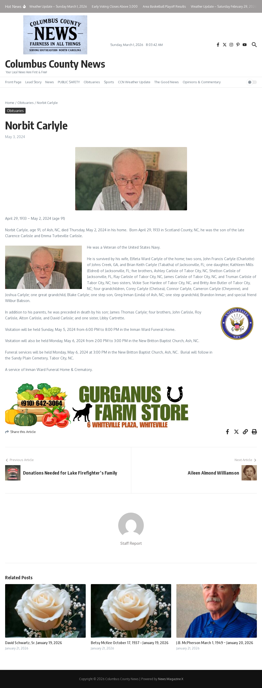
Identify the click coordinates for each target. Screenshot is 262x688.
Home (9, 103)
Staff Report (131, 543)
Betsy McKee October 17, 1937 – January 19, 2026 (129, 642)
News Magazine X (170, 679)
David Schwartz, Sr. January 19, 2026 (33, 642)
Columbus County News (55, 63)
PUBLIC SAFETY (69, 82)
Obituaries (92, 82)
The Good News (166, 82)
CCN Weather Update (134, 82)
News (49, 82)
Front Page (13, 82)
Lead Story (33, 82)
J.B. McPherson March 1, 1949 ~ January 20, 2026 (214, 642)
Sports (109, 82)
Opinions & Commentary (202, 82)
